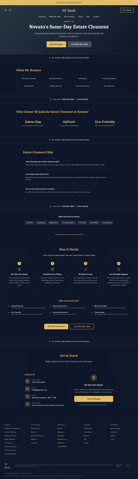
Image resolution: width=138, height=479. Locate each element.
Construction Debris (10, 446)
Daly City (33, 432)
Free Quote (127, 10)
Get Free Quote (56, 44)
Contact (96, 17)
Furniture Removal (10, 432)
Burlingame (60, 432)
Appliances (41, 223)
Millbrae (59, 428)
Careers (86, 443)
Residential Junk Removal (12, 428)
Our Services (88, 428)
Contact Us (113, 432)
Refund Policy (129, 465)
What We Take (55, 17)
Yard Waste (94, 223)
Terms (112, 439)
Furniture (30, 223)
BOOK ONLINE (83, 99)
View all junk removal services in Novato (69, 234)
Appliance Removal (10, 435)
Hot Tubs (82, 223)
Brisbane (33, 439)
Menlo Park (60, 443)
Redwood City (61, 439)
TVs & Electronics (68, 223)
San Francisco (35, 428)
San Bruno (34, 443)
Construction (107, 223)
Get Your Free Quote (56, 326)
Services (42, 17)
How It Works (69, 17)
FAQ (88, 17)
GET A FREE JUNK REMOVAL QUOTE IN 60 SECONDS (70, 58)
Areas (80, 17)
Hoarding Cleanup (10, 454)
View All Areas (62, 446)
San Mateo (60, 435)
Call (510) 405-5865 (79, 44)
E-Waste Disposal (10, 450)
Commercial (8, 443)
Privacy (112, 435)
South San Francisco (37, 435)
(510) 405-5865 (68, 99)
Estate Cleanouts (9, 439)
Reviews (86, 435)
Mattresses (53, 223)
